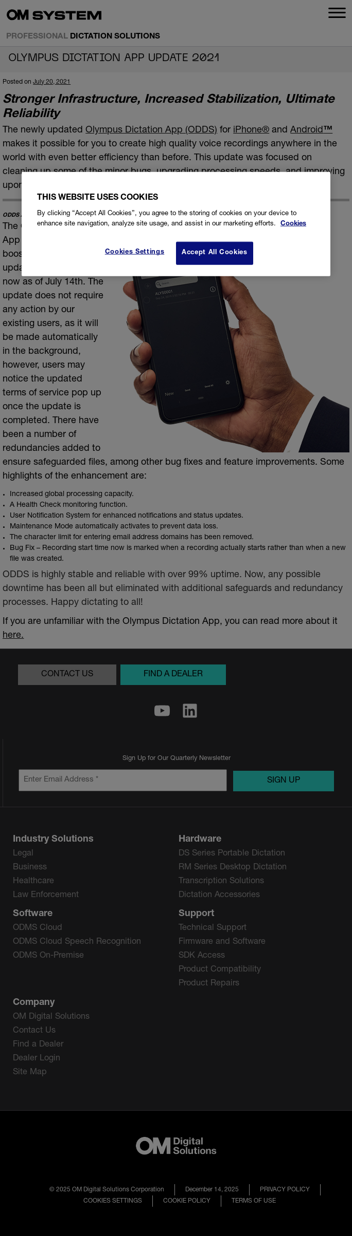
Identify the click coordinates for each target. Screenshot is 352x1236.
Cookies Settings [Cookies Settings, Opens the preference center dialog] (134, 252)
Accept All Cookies (215, 253)
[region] (176, 224)
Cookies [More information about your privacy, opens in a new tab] (293, 224)
